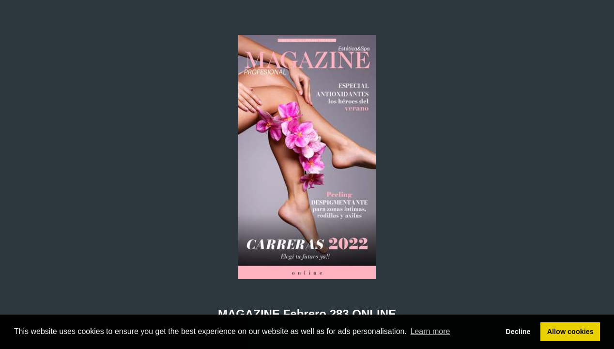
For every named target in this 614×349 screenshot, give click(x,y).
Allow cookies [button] (570, 331)
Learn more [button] (430, 331)
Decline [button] (518, 331)
